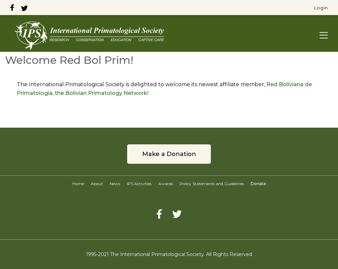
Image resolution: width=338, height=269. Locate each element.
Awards (165, 183)
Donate (258, 183)
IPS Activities (139, 183)
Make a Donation (169, 154)
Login (321, 7)
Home (78, 183)
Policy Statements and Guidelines (212, 183)
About (97, 183)
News (115, 183)
